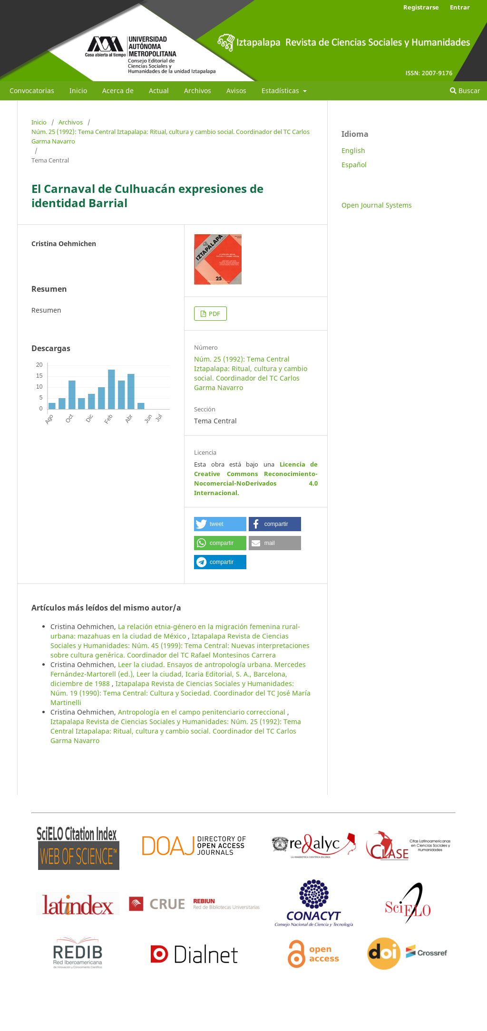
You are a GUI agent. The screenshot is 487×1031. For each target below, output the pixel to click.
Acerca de (118, 90)
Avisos (236, 90)
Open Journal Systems (376, 205)
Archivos (197, 90)
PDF (213, 313)
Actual (159, 90)
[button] (220, 524)
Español (354, 164)
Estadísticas (281, 90)
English (353, 150)
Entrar (460, 7)
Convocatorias (32, 90)
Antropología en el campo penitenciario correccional (202, 711)
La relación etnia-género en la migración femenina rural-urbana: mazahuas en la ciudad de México (175, 631)
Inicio (78, 90)
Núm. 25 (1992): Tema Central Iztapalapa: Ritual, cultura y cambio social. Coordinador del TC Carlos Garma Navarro (170, 136)
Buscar (465, 90)
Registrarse (421, 7)
